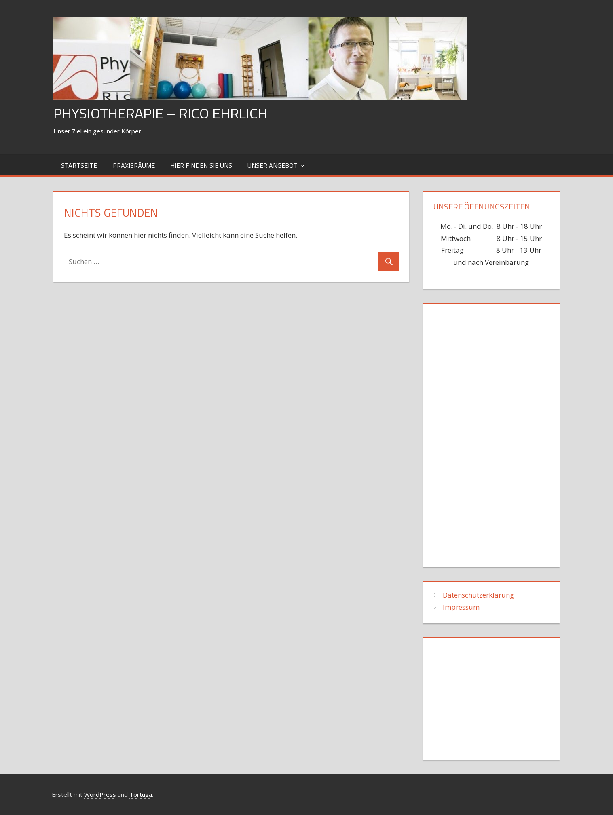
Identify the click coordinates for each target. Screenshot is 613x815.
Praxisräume (134, 165)
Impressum (461, 607)
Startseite (79, 165)
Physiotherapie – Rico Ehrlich (160, 113)
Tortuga (140, 794)
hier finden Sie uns (201, 165)
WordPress (100, 794)
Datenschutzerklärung (478, 595)
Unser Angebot (272, 165)
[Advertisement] (493, 432)
